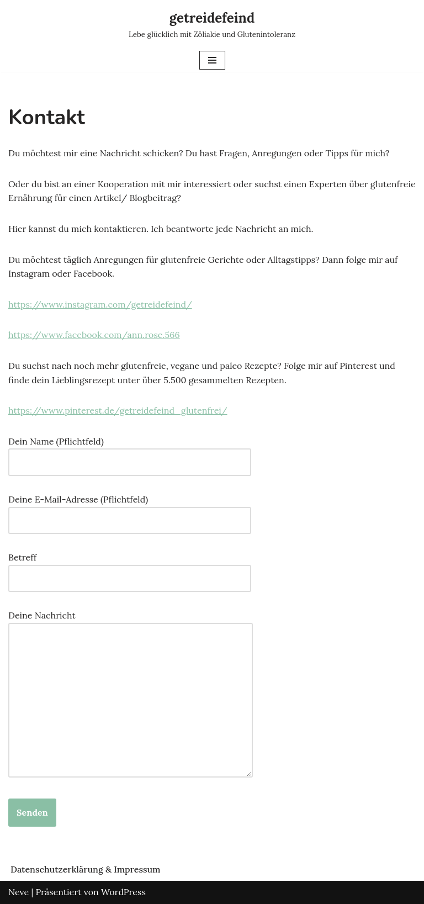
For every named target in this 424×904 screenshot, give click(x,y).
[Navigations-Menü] (212, 60)
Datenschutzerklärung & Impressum (85, 869)
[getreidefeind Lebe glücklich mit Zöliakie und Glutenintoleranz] (212, 24)
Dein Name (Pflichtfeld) (129, 452)
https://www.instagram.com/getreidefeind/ (100, 304)
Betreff (129, 568)
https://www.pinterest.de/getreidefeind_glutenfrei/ (117, 410)
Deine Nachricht (130, 695)
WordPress (123, 891)
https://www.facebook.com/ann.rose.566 (94, 334)
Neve (18, 891)
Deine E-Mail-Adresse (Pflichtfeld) (129, 510)
